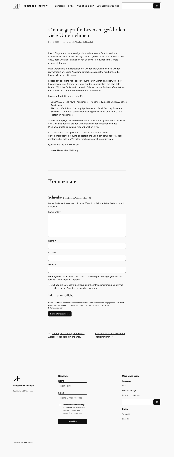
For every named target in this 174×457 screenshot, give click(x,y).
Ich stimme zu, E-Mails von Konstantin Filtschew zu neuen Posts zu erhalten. (74, 409)
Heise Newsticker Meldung (64, 150)
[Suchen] (156, 5)
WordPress (28, 442)
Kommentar (55, 212)
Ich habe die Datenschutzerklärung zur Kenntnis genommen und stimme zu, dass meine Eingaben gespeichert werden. (87, 286)
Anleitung (76, 72)
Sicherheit (89, 42)
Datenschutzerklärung (57, 308)
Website (52, 264)
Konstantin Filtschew (35, 5)
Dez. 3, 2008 (53, 42)
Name (52, 241)
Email (61, 393)
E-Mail (52, 252)
